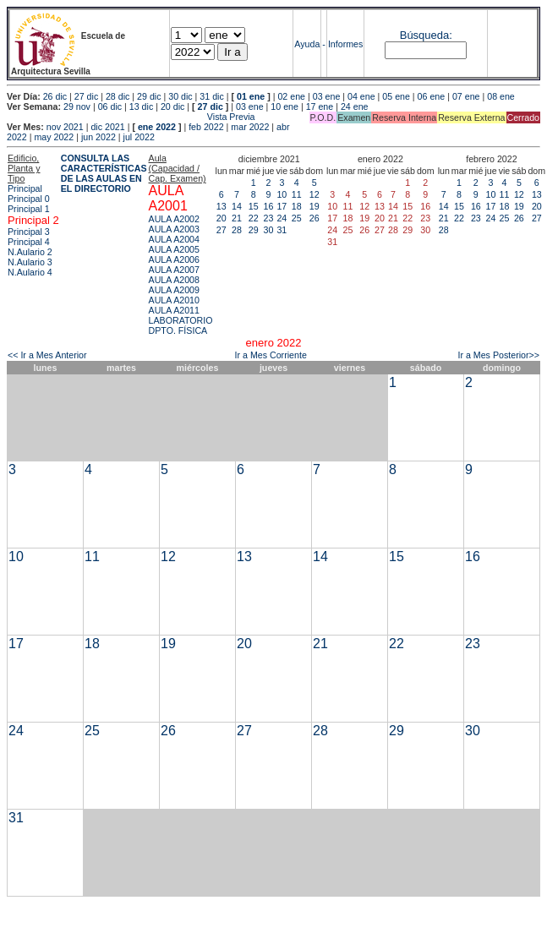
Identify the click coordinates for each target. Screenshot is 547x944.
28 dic (117, 96)
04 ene (361, 96)
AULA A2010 (174, 300)
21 (237, 218)
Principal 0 (29, 199)
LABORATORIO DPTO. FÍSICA (181, 325)
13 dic (141, 106)
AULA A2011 (174, 310)
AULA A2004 (174, 239)
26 (314, 218)
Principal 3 (29, 231)
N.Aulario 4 (30, 272)
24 (281, 218)
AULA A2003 (174, 229)
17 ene (320, 106)
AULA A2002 (174, 219)
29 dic (149, 96)
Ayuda (307, 44)
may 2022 (54, 137)
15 (254, 206)
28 (237, 230)
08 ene (501, 96)
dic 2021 (107, 127)
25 (297, 218)
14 (237, 206)
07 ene (466, 96)
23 (268, 218)
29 (254, 230)
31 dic (211, 96)
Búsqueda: (426, 35)
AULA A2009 (174, 290)
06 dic (110, 106)
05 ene (396, 96)
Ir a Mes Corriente (271, 355)
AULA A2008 (174, 280)
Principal (25, 188)
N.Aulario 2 (30, 252)
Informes (345, 44)
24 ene (355, 106)
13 (221, 206)
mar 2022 (250, 127)
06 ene (432, 96)
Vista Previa (131, 117)
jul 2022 (139, 137)
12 (314, 194)
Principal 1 (29, 209)
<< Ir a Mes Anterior (47, 355)
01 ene (251, 96)
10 (281, 194)
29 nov (76, 106)
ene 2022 (157, 127)
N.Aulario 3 (30, 262)
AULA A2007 (174, 270)
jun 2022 (98, 137)
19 (314, 206)
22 (254, 218)
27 (221, 230)
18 (297, 206)
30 (268, 230)
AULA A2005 (174, 249)
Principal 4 (29, 242)
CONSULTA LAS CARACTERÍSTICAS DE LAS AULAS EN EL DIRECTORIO (104, 173)
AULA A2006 (174, 259)
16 (268, 206)
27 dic (86, 96)
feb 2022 (206, 127)
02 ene (291, 96)
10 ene (284, 106)
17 (281, 206)
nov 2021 (65, 127)
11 (297, 194)
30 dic (180, 96)
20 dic (172, 106)
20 (221, 218)
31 (281, 230)
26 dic (55, 96)
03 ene (327, 96)
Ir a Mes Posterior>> (498, 355)
